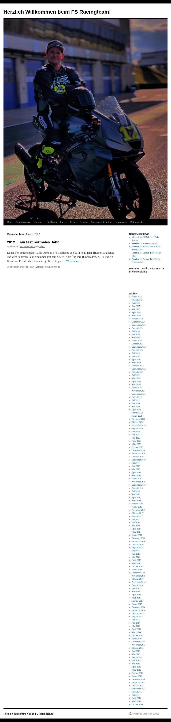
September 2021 (139, 394)
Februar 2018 (137, 503)
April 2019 (136, 472)
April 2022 (136, 381)
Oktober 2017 (137, 513)
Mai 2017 (136, 525)
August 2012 (137, 657)
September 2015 (139, 582)
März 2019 (136, 475)
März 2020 (136, 444)
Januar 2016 (137, 569)
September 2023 (139, 347)
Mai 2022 (136, 378)
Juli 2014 (136, 620)
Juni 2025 (136, 306)
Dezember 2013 (138, 641)
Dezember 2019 (138, 450)
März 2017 (136, 532)
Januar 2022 (137, 387)
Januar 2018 (137, 507)
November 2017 (139, 510)
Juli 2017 (136, 519)
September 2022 (139, 369)
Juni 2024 (136, 334)
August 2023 (137, 350)
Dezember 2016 (138, 538)
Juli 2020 (136, 431)
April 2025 (136, 312)
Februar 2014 (137, 635)
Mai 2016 (136, 557)
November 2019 (139, 453)
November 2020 (139, 419)
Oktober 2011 (137, 685)
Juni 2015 (136, 588)
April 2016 (136, 560)
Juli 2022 (136, 375)
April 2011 (136, 698)
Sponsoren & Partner (101, 222)
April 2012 (136, 667)
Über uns (38, 222)
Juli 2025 (136, 303)
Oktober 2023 (137, 344)
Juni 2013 (136, 651)
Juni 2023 (136, 356)
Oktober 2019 (137, 456)
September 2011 (139, 689)
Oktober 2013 (137, 648)
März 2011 (136, 701)
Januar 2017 (137, 535)
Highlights (52, 222)
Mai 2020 (136, 438)
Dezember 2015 (138, 572)
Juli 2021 (136, 400)
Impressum (121, 222)
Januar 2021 (137, 416)
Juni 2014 (136, 623)
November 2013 (139, 645)
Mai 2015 (136, 591)
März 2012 (136, 670)
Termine (83, 222)
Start (9, 222)
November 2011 (138, 682)
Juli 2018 (136, 491)
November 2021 (139, 391)
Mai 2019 (136, 469)
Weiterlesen (74, 261)
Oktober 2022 (137, 365)
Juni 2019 (136, 466)
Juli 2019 (136, 463)
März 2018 (136, 500)
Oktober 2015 (137, 579)
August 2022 (137, 372)
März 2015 (136, 598)
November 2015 (139, 576)
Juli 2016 (136, 551)
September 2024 (139, 325)
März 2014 (136, 632)
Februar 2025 (137, 318)
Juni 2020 (136, 434)
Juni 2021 (136, 403)
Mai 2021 (136, 406)
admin (42, 246)
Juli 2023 (136, 353)
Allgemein (29, 267)
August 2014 (137, 616)
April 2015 (136, 594)
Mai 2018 (136, 494)
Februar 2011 (137, 704)
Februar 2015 (137, 601)
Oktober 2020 (137, 422)
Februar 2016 (137, 566)
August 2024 (137, 328)
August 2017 (137, 516)
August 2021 (137, 397)
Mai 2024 (136, 337)
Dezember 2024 (138, 322)
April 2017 (136, 529)
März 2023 (136, 362)
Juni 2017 (136, 522)
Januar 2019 (137, 478)
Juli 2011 (136, 695)
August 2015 (137, 585)
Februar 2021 (137, 413)
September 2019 (139, 460)
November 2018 (139, 482)
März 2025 (136, 315)
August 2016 (137, 547)
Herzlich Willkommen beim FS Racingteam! (57, 12)
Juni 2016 (136, 554)
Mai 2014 (136, 626)
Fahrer (63, 222)
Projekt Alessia (23, 222)
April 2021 (136, 409)
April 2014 (136, 629)
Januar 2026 (137, 296)
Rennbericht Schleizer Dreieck (145, 243)
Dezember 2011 (138, 679)
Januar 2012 (137, 676)
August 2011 (137, 692)
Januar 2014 (137, 638)
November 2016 (139, 541)
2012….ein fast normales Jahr (33, 242)
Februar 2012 (137, 673)
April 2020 (136, 441)
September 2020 (139, 425)
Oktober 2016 (137, 544)
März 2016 (136, 563)
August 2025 (137, 300)
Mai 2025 (136, 309)
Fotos (73, 222)
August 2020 (137, 428)
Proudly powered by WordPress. (146, 714)
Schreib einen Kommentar (48, 267)
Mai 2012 (136, 663)
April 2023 (136, 359)
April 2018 (136, 497)
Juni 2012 (136, 660)
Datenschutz (136, 222)
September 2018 (139, 485)
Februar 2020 (137, 447)
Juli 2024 (136, 331)
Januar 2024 (137, 340)
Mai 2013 (136, 654)
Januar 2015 (137, 604)
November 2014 (139, 610)
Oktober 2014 (137, 613)
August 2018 (137, 488)
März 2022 (136, 384)
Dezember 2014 (138, 607)
